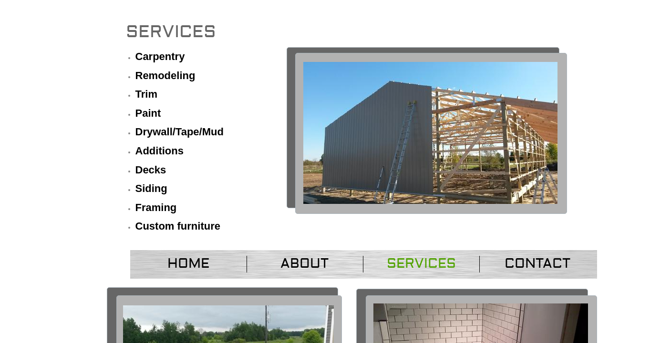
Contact (537, 263)
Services (421, 263)
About (304, 263)
